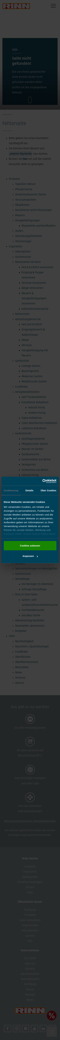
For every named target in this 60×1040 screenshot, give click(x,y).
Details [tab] (29, 490)
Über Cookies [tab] (48, 490)
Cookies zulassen (30, 545)
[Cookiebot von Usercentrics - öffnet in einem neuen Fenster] (42, 481)
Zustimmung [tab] (11, 490)
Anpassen (30, 556)
